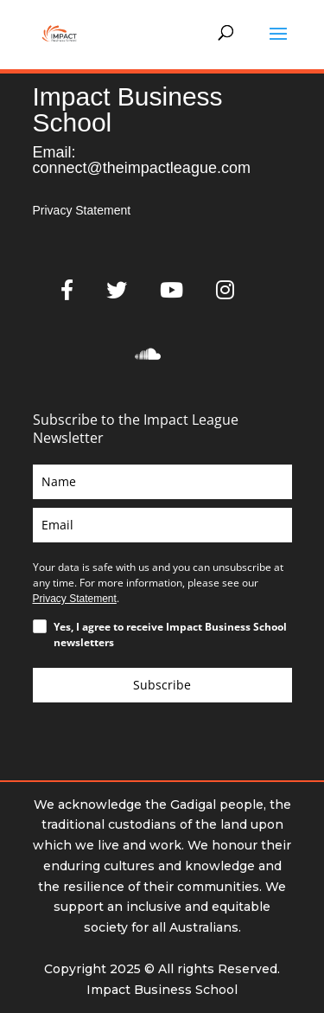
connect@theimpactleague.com (142, 167)
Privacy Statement (82, 210)
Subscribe (162, 684)
